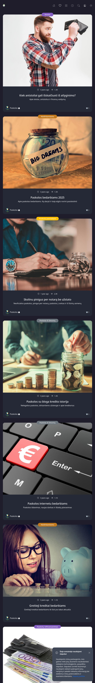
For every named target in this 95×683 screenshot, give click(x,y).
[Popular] (60, 5)
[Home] (54, 5)
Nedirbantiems (18, 268)
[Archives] (72, 5)
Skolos (18, 14)
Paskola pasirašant (47, 392)
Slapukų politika (48, 671)
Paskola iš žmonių (18, 77)
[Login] (85, 5)
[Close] (89, 653)
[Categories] (66, 5)
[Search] (78, 5)
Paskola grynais (77, 470)
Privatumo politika (31, 671)
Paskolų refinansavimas (18, 143)
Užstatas (77, 589)
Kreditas (17, 508)
